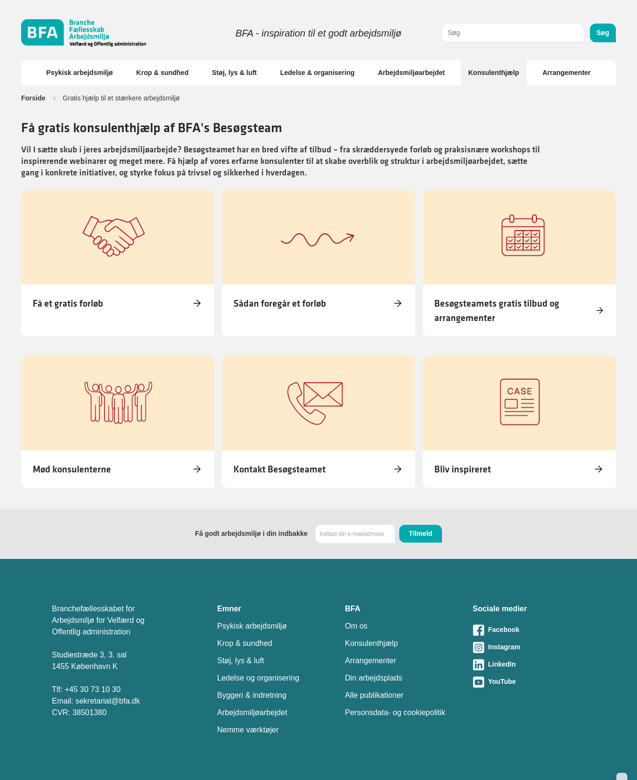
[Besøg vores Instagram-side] (529, 647)
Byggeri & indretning (251, 695)
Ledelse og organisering (258, 678)
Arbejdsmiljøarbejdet (411, 72)
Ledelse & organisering (317, 72)
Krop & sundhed (162, 72)
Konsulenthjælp (493, 72)
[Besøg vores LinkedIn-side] (529, 664)
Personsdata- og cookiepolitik (395, 712)
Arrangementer (566, 72)
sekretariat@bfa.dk (107, 701)
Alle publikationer (374, 695)
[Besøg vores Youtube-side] (529, 682)
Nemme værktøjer (248, 730)
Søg (603, 33)
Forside (33, 98)
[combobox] (512, 33)
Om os (356, 626)
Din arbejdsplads (373, 678)
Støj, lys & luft (234, 72)
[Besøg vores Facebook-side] (529, 630)
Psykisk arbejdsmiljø (79, 72)
